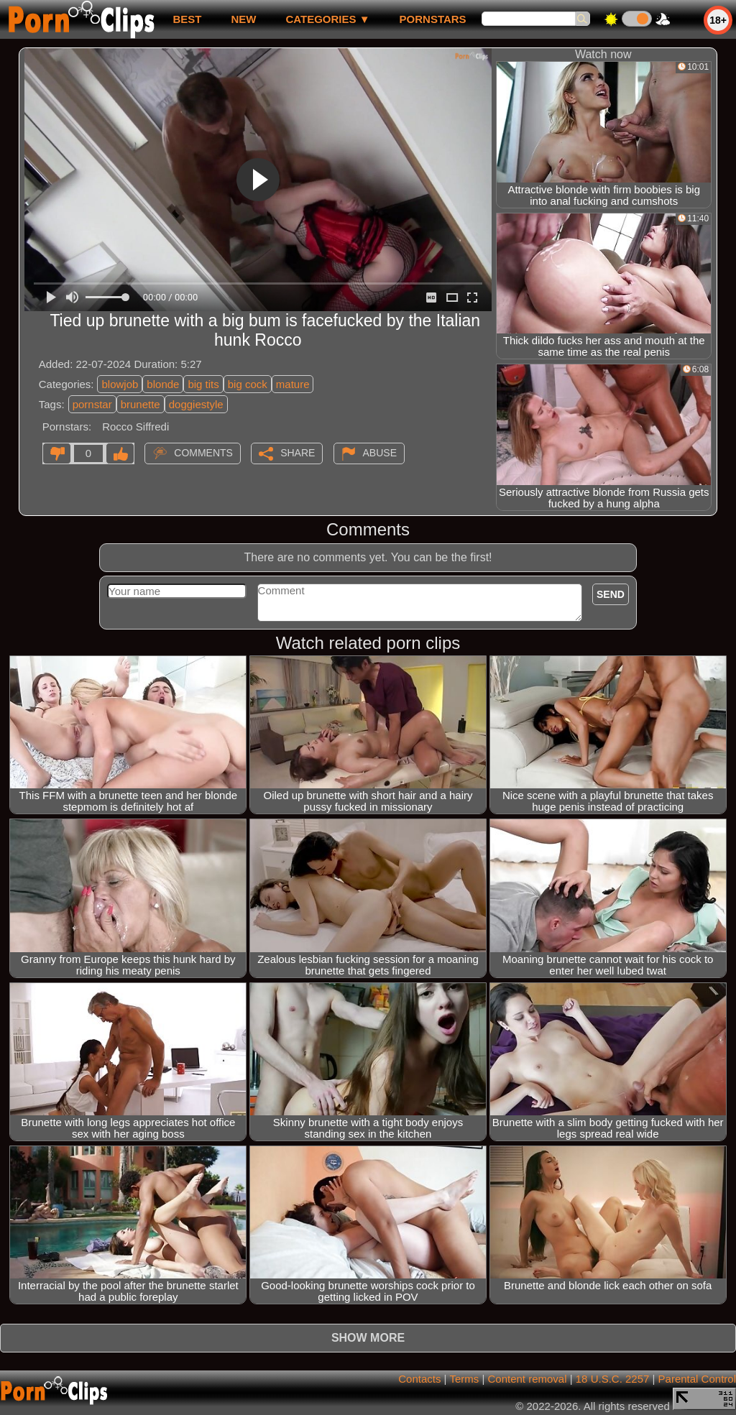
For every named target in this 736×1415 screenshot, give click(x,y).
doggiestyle (196, 404)
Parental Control (697, 1379)
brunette (140, 404)
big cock (247, 384)
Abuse (380, 452)
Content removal (526, 1379)
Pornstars (433, 19)
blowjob (119, 384)
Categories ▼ (327, 19)
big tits (203, 384)
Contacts (419, 1379)
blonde (163, 384)
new (243, 19)
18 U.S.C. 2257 (613, 1379)
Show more (368, 1338)
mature (293, 384)
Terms (464, 1379)
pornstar (92, 404)
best (186, 19)
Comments (203, 452)
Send (611, 594)
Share (297, 452)
